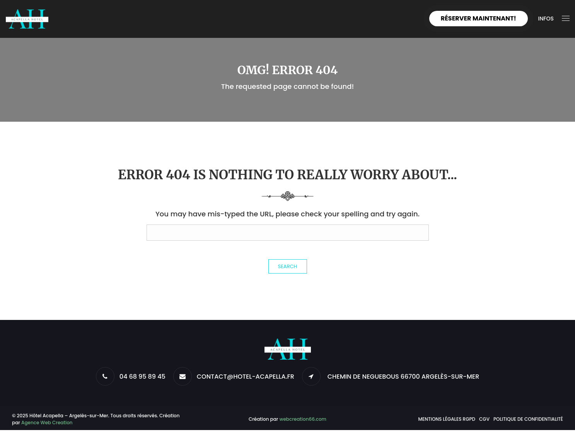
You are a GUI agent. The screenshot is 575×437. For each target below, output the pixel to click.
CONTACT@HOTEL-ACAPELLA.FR (245, 376)
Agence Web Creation (47, 422)
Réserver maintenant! (478, 18)
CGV (484, 419)
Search (287, 266)
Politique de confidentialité (528, 419)
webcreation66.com (303, 419)
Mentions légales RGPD (446, 419)
